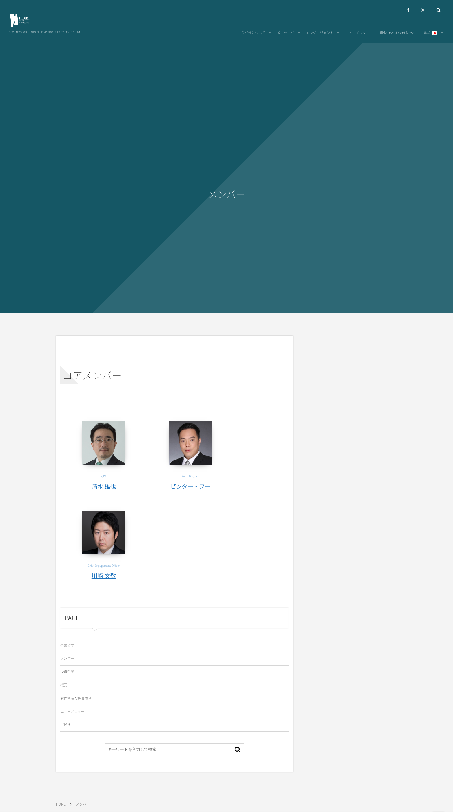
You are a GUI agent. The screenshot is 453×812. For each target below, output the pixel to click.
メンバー (67, 658)
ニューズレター (72, 711)
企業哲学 (67, 645)
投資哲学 (67, 671)
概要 (63, 685)
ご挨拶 (65, 724)
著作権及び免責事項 (76, 698)
